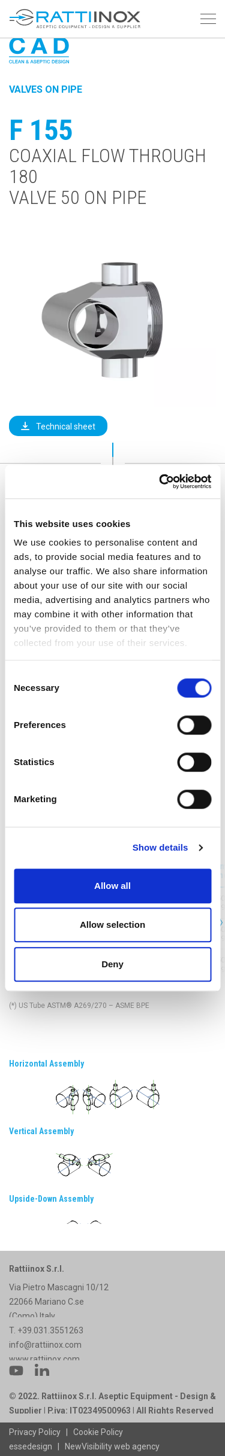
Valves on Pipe (45, 89)
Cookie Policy (98, 1432)
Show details (160, 847)
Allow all (112, 886)
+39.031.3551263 (51, 1352)
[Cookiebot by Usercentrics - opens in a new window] (160, 481)
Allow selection (112, 924)
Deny (112, 964)
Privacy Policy (35, 1432)
